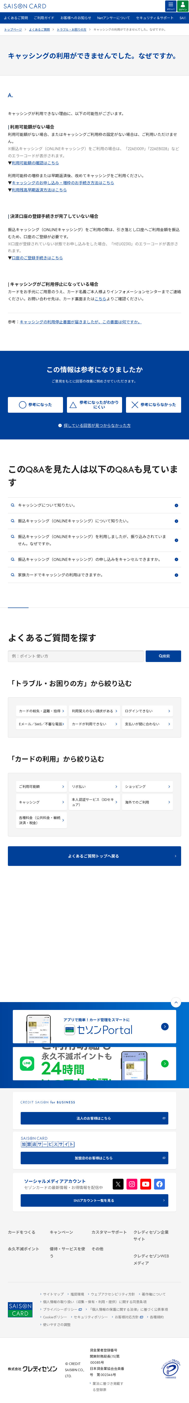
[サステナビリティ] (151, 1160)
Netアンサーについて (113, 18)
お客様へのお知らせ (75, 18)
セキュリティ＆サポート (155, 18)
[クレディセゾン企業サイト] (151, 1139)
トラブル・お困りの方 (71, 29)
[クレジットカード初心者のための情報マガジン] (151, 1212)
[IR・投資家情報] (151, 1167)
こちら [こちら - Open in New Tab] (100, 299)
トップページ (13, 29)
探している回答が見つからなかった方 (97, 426)
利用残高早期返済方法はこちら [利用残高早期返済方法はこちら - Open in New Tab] (39, 190)
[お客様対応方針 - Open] (127, 1317)
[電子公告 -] (151, 1173)
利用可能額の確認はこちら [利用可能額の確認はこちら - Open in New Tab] (35, 163)
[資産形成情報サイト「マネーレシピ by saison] (151, 1231)
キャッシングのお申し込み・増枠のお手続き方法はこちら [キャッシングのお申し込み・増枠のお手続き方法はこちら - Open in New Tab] (63, 183)
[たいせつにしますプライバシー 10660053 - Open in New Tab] (170, 1378)
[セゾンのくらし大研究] (151, 1245)
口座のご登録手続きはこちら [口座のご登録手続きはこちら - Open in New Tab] (37, 258)
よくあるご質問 (16, 18)
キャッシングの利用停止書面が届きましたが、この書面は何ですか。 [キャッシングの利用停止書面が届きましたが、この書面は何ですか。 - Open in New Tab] (81, 322)
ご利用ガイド (44, 18)
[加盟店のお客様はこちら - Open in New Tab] (94, 1039)
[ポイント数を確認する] (26, 1262)
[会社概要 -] (151, 1148)
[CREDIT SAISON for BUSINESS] (94, 999)
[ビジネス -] (151, 1154)
